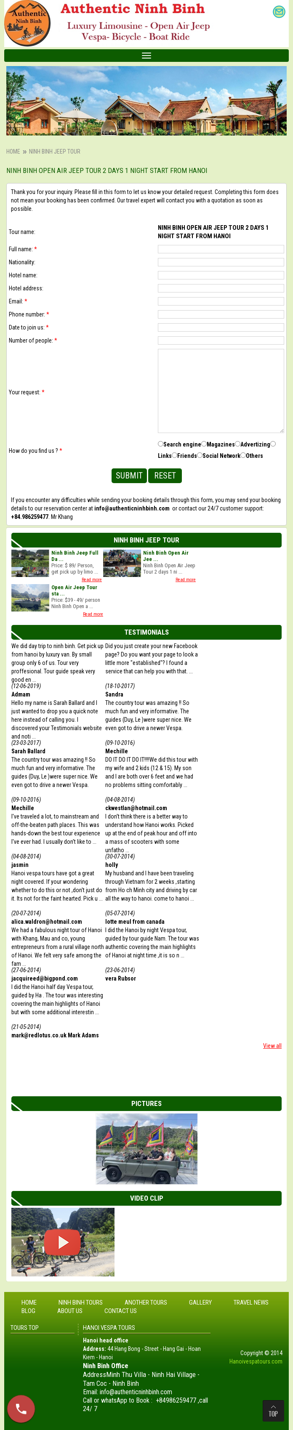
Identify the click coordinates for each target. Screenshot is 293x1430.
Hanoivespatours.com (255, 1361)
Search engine (182, 444)
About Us (70, 1311)
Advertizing (255, 444)
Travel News (251, 1302)
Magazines (221, 444)
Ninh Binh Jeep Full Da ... (75, 556)
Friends (187, 455)
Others (254, 455)
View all (272, 1045)
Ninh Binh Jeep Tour (54, 151)
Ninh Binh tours (81, 1302)
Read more (92, 579)
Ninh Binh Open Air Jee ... (166, 556)
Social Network (221, 455)
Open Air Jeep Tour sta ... (74, 590)
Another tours (146, 1302)
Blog (28, 1311)
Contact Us (120, 1311)
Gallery (200, 1302)
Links (165, 455)
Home (13, 151)
